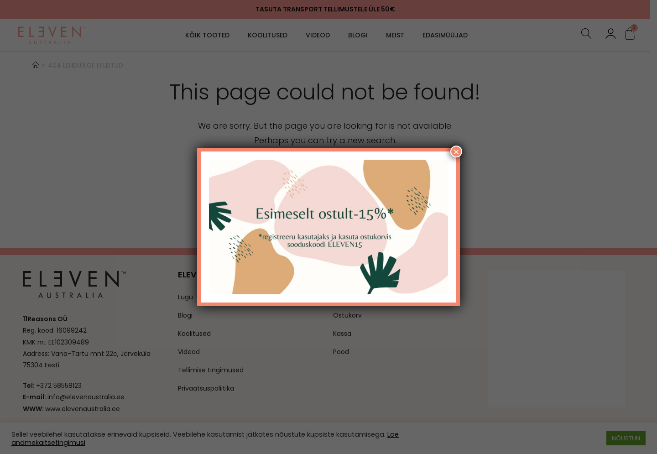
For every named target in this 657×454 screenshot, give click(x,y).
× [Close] (456, 151)
